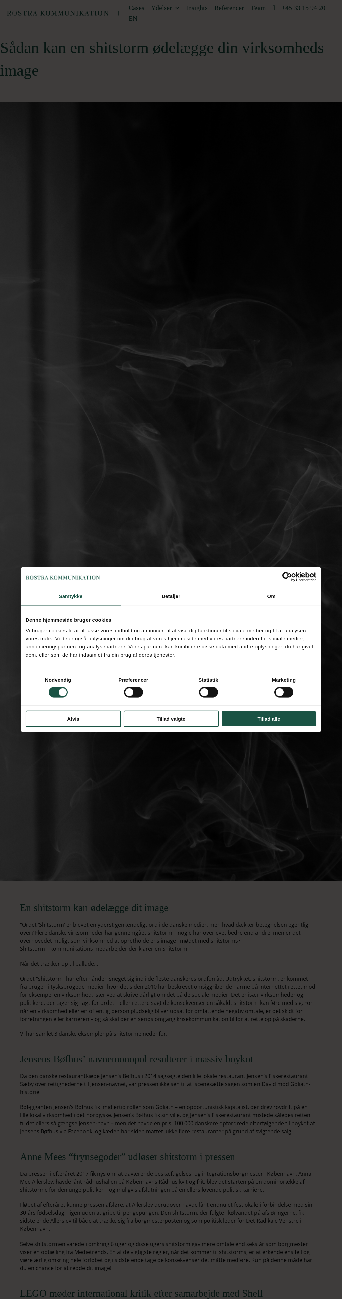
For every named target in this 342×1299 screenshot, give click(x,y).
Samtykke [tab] (71, 596)
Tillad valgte (171, 718)
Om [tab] (271, 596)
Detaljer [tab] (171, 596)
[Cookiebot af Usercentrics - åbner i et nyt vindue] (287, 577)
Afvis (73, 718)
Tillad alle (268, 718)
